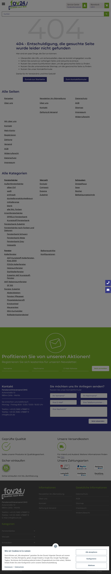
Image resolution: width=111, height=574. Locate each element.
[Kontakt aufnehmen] (108, 290)
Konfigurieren (90, 559)
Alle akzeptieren (90, 552)
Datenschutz (20, 567)
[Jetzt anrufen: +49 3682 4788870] (108, 283)
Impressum (10, 567)
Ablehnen (90, 565)
